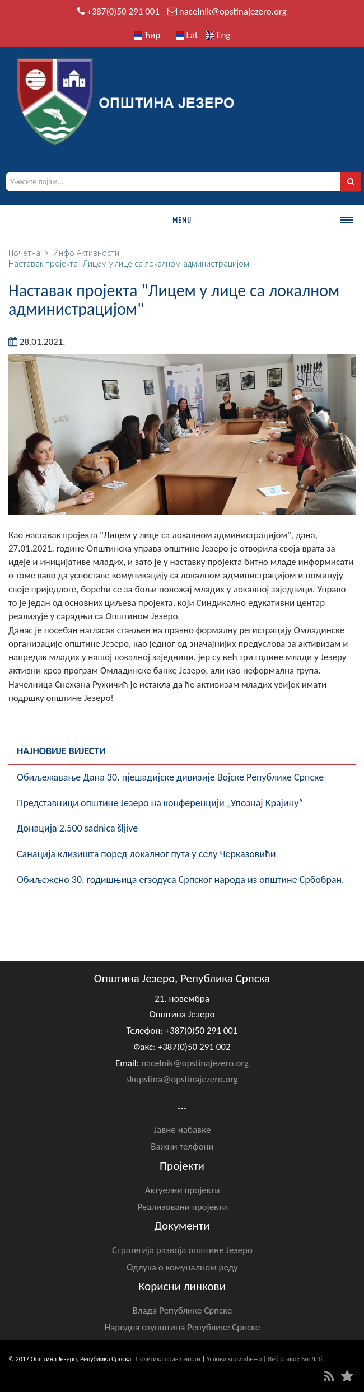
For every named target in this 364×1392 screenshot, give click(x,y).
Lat (187, 35)
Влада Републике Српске (182, 1310)
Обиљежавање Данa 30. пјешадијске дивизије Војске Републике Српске (170, 777)
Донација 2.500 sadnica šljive (77, 828)
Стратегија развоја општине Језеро (182, 1250)
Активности (98, 252)
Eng (218, 35)
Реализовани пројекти (182, 1207)
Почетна (24, 252)
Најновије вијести (61, 751)
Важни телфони (182, 1146)
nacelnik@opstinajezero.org (233, 11)
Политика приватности (168, 1359)
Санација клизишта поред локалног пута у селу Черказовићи (146, 854)
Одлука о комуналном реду (182, 1267)
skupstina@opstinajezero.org (182, 1079)
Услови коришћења (234, 1359)
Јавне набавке (182, 1130)
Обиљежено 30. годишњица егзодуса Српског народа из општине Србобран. (180, 879)
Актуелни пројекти (182, 1190)
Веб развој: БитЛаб (295, 1359)
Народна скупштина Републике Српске (182, 1327)
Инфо (63, 252)
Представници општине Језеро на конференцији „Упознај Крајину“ (160, 803)
